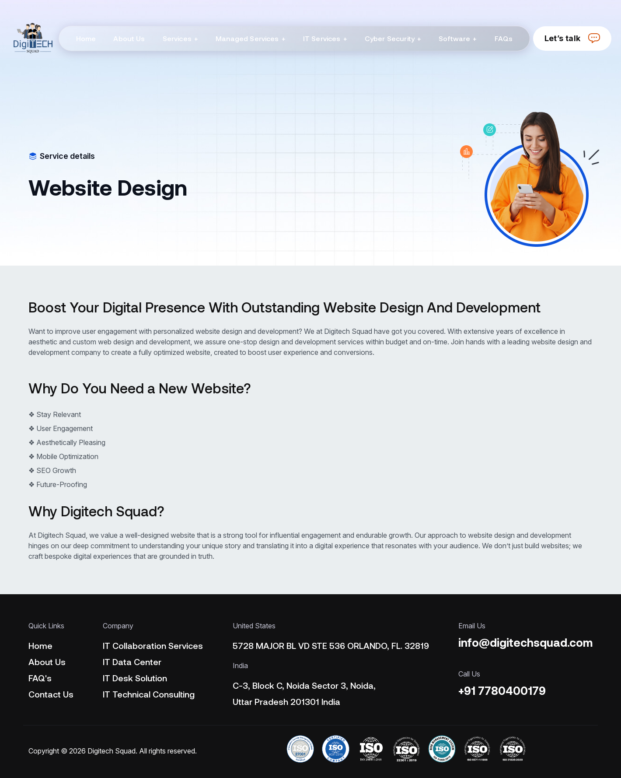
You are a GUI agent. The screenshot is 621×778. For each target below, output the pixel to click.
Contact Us (50, 694)
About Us (47, 661)
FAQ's (40, 678)
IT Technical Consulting (149, 694)
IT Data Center (132, 661)
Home (40, 645)
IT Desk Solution (135, 678)
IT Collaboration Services (153, 645)
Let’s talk (572, 38)
